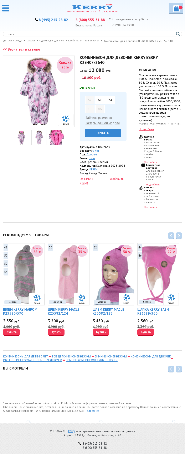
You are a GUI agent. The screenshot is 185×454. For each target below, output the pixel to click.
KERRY (93, 173)
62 (90, 104)
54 (5, 276)
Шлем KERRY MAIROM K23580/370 (20, 315)
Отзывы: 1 (86, 183)
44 (140, 251)
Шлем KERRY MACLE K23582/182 (108, 315)
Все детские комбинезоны (71, 360)
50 (5, 259)
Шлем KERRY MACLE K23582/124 (63, 315)
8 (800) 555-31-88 (92, 19)
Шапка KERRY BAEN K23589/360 (153, 315)
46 (140, 259)
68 (100, 104)
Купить (103, 137)
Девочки (92, 158)
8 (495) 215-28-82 (51, 19)
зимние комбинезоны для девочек (92, 364)
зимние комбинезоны (111, 360)
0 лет (95, 154)
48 (5, 251)
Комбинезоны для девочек (151, 360)
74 (110, 104)
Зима (92, 162)
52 (5, 267)
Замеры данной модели (103, 127)
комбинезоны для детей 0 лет (25, 360)
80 (90, 113)
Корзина (178, 7)
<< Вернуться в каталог (22, 53)
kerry (71, 431)
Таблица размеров (99, 121)
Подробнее (146, 133)
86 (100, 113)
